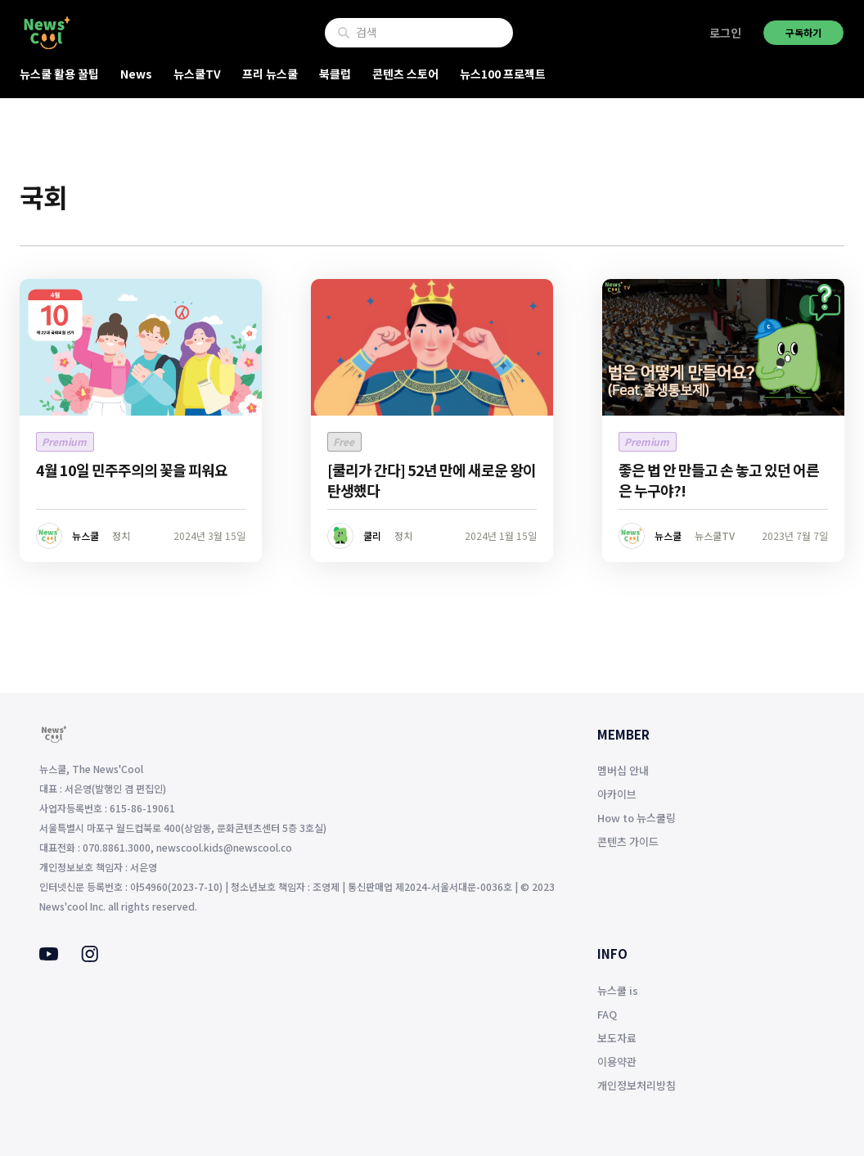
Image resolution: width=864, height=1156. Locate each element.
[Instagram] (89, 957)
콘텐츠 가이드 (628, 841)
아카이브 (617, 794)
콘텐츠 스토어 (405, 73)
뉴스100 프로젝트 (503, 73)
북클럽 (335, 73)
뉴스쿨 (85, 535)
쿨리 (372, 535)
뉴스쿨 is (617, 990)
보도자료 (617, 1037)
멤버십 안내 (623, 770)
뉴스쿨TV (197, 73)
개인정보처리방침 (636, 1085)
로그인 (725, 33)
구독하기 (803, 32)
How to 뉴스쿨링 (636, 817)
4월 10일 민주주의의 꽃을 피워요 (131, 469)
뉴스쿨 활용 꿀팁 (59, 73)
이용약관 (617, 1061)
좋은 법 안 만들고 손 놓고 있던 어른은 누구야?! (719, 480)
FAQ (607, 1014)
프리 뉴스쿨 (270, 73)
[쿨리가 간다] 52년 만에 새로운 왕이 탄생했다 (431, 480)
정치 (121, 535)
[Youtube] (48, 955)
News (136, 73)
